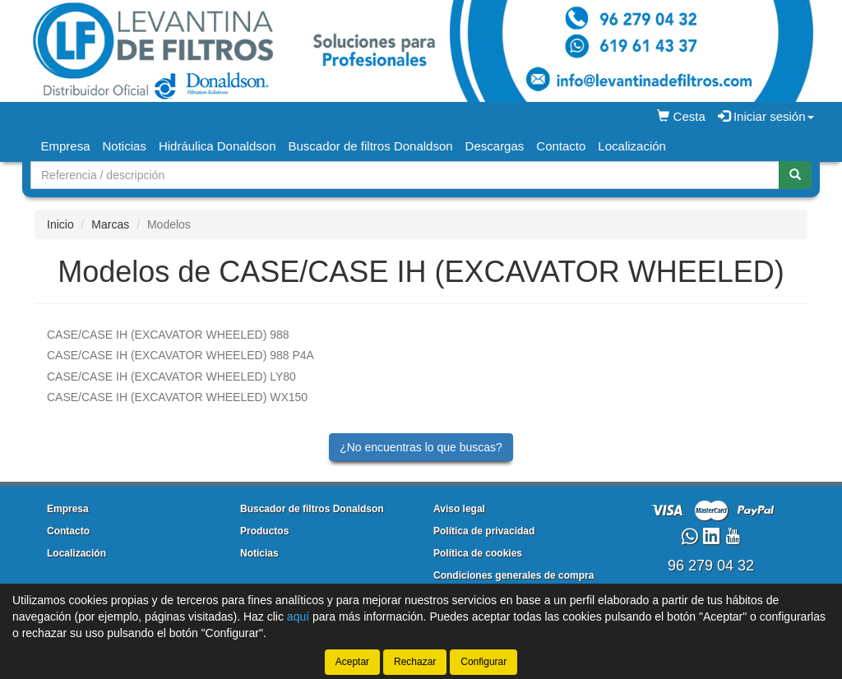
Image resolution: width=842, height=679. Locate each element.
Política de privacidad (483, 531)
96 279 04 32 (711, 565)
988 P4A (180, 355)
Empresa (65, 146)
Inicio (60, 224)
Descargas (495, 146)
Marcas (110, 224)
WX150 (177, 397)
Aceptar (352, 661)
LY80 (171, 376)
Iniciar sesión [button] (766, 116)
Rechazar (415, 661)
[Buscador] (405, 175)
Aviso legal (459, 509)
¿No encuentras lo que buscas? (421, 447)
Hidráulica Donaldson (217, 146)
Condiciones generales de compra (513, 575)
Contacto (560, 146)
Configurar (483, 661)
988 (168, 334)
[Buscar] (795, 175)
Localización (632, 146)
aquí (298, 616)
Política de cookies (477, 553)
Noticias (124, 146)
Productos (264, 531)
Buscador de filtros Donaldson (370, 146)
